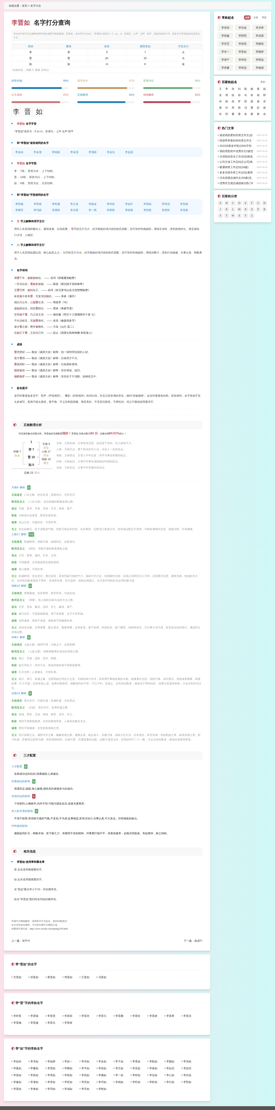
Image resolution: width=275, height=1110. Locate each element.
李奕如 (85, 1082)
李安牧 (184, 203)
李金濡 (74, 152)
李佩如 (102, 1075)
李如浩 (187, 1068)
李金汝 (111, 152)
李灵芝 (225, 43)
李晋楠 (17, 1022)
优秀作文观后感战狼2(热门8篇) (236, 184)
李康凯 (56, 210)
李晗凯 (129, 210)
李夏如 (17, 1068)
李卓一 (225, 51)
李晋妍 (153, 1015)
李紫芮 (19, 210)
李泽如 (34, 1061)
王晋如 (85, 977)
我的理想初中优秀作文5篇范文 (236, 152)
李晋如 (243, 51)
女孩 (255, 17)
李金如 (19, 152)
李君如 (51, 1082)
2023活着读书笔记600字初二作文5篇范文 (236, 146)
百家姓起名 (229, 82)
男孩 (264, 17)
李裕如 (102, 1068)
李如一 (68, 1061)
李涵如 (68, 1088)
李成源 (260, 35)
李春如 (153, 1068)
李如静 (51, 1061)
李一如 (119, 1075)
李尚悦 (111, 203)
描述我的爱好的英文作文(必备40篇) (236, 136)
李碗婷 (260, 51)
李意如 (136, 1068)
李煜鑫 (225, 35)
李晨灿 (147, 203)
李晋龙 (187, 1015)
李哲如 (68, 1082)
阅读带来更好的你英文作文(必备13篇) (236, 141)
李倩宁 (225, 59)
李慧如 (51, 1068)
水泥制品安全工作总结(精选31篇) (236, 157)
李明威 (19, 203)
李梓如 (136, 1075)
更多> (263, 82)
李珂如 (102, 1082)
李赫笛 (260, 43)
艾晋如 (17, 977)
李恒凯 (147, 210)
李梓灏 (56, 203)
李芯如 (119, 1068)
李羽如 (51, 1088)
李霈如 (51, 1075)
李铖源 (260, 67)
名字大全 (35, 5)
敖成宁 (198, 940)
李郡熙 (243, 35)
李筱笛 (243, 43)
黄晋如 (51, 977)
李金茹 (129, 152)
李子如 (119, 1061)
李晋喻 (34, 1015)
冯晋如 (102, 977)
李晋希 (170, 1015)
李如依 (17, 1061)
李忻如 (136, 1082)
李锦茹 (56, 152)
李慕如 (136, 1061)
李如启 (170, 1068)
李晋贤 (51, 1015)
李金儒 (38, 152)
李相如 (119, 1082)
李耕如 (68, 1075)
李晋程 (68, 1015)
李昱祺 (38, 203)
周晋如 (68, 977)
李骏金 (93, 203)
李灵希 (260, 27)
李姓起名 (228, 17)
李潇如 (34, 1082)
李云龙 (74, 203)
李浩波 (243, 27)
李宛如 (85, 1075)
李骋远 (260, 59)
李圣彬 (184, 210)
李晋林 (68, 1022)
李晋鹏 (119, 1015)
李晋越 (34, 1022)
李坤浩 (243, 59)
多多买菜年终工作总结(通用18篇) (236, 173)
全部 (247, 17)
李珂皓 (38, 210)
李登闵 (225, 27)
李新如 (34, 1075)
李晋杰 (85, 1015)
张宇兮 (26, 940)
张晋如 (34, 977)
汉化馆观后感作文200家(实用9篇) (236, 178)
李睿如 (34, 1088)
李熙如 (187, 1082)
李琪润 (166, 203)
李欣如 (187, 1075)
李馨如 (34, 1068)
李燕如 (17, 1075)
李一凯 (93, 210)
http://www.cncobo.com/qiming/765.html (49, 928)
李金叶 (129, 203)
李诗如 (85, 1061)
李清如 (187, 1061)
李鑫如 (17, 1082)
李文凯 (74, 210)
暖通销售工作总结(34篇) (234, 167)
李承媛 (225, 67)
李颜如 (170, 1061)
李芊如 (85, 1068)
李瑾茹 (93, 152)
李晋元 (102, 1015)
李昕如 (153, 1082)
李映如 (102, 1088)
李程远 (243, 67)
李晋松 (136, 1015)
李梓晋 (17, 1015)
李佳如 (153, 1075)
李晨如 (17, 1088)
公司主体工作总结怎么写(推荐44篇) (236, 162)
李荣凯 (111, 210)
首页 (24, 5)
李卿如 (68, 1068)
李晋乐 (51, 1022)
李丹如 (85, 1088)
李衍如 (170, 1082)
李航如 (153, 1061)
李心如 (170, 1075)
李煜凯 (166, 210)
